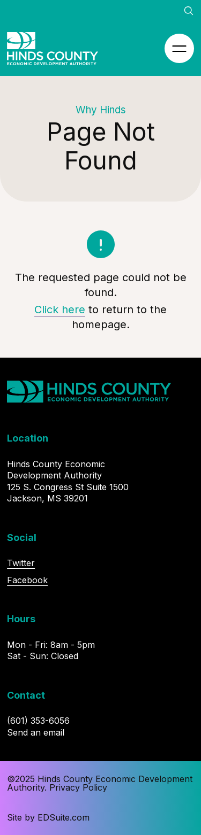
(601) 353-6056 (38, 720)
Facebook (27, 580)
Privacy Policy (78, 787)
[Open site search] (188, 10)
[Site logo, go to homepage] (52, 48)
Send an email (35, 732)
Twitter (21, 563)
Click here (59, 309)
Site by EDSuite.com (48, 817)
